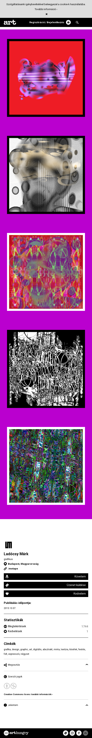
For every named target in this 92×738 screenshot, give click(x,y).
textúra (64, 649)
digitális (37, 649)
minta (57, 649)
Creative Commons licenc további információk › (28, 694)
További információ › (46, 9)
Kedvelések (15, 631)
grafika (7, 649)
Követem (80, 576)
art (30, 649)
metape (13, 568)
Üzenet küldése (76, 585)
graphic (24, 649)
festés (81, 649)
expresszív (14, 654)
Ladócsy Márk (16, 554)
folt (5, 654)
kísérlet (73, 649)
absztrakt (48, 649)
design (15, 649)
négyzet (25, 654)
